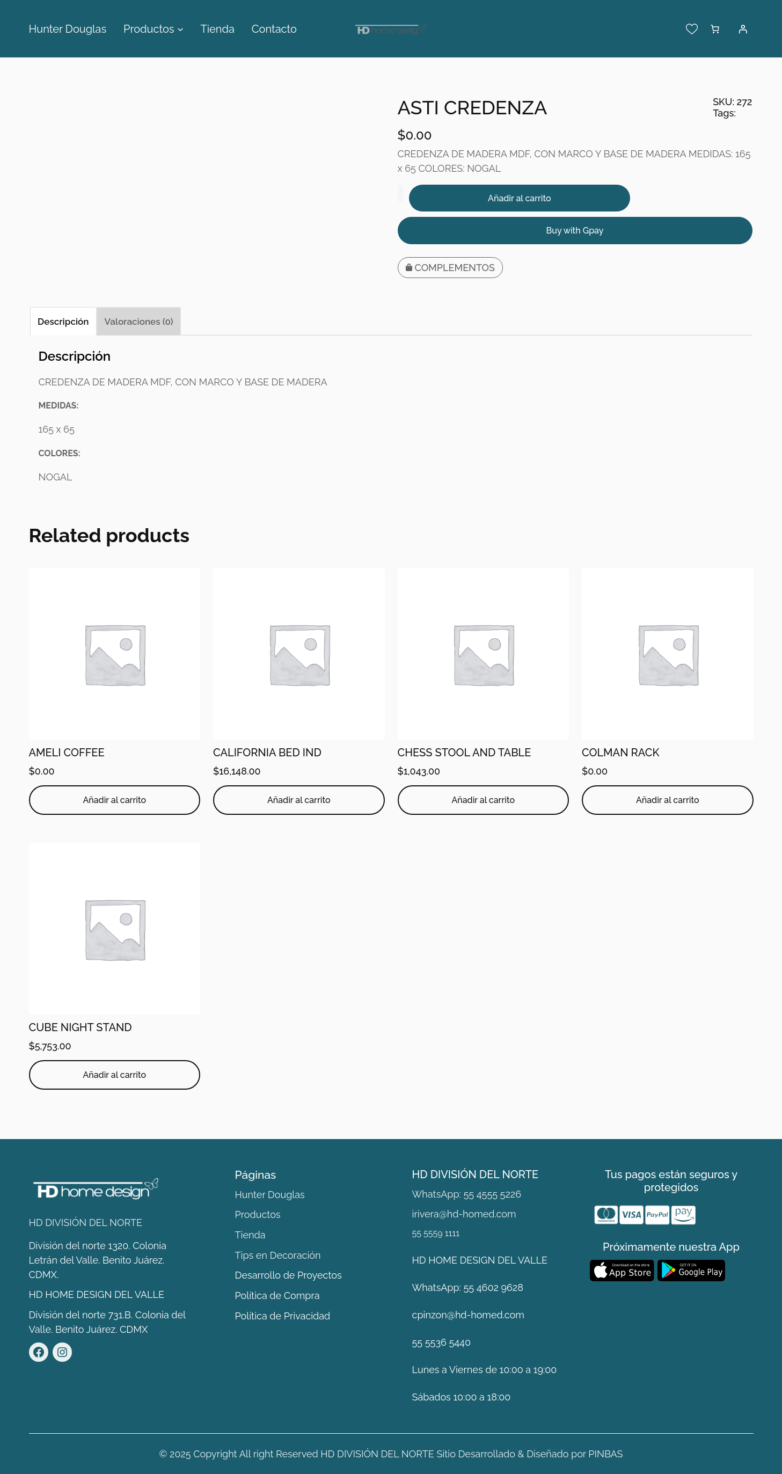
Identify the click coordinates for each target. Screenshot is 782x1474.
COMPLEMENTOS (455, 267)
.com (513, 1314)
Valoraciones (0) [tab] (139, 321)
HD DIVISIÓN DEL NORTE (86, 1222)
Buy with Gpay (575, 230)
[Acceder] (743, 29)
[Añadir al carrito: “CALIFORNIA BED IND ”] (299, 800)
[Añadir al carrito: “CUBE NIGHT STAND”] (115, 1075)
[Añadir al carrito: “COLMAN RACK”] (668, 800)
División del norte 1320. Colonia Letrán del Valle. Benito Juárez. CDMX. (98, 1260)
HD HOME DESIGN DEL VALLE (96, 1294)
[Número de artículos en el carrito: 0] (715, 29)
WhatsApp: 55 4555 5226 (466, 1194)
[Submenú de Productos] (180, 29)
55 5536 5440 (441, 1342)
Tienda (250, 1235)
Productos (258, 1214)
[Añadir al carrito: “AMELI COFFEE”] (115, 800)
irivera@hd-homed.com (464, 1214)
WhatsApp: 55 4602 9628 (467, 1287)
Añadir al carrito (519, 198)
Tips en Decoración (278, 1255)
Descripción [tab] (63, 321)
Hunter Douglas (270, 1194)
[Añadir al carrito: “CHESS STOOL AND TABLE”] (483, 800)
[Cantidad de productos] (400, 193)
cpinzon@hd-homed (457, 1314)
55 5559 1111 (436, 1233)
